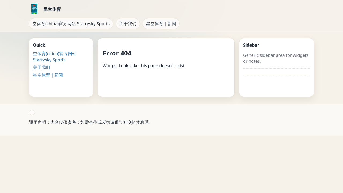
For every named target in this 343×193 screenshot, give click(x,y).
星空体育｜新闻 (161, 24)
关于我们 (127, 24)
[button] (32, 112)
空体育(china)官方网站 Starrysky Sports (71, 24)
